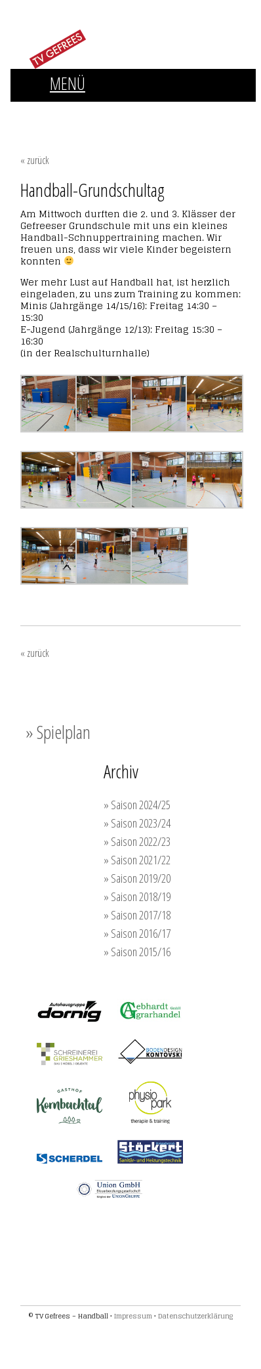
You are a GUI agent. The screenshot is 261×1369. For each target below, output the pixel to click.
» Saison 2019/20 (137, 878)
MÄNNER (91, 114)
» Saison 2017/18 (137, 915)
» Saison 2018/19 (137, 896)
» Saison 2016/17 (137, 933)
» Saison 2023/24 (137, 823)
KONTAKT (171, 139)
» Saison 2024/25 (137, 804)
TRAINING (32, 139)
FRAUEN (30, 114)
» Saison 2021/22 (137, 860)
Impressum (133, 1316)
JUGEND (152, 114)
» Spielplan (58, 731)
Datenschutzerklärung (195, 1316)
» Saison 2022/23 (137, 841)
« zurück (34, 160)
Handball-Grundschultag (92, 189)
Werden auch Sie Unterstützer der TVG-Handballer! (96, 1251)
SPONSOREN (103, 139)
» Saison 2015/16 (137, 951)
